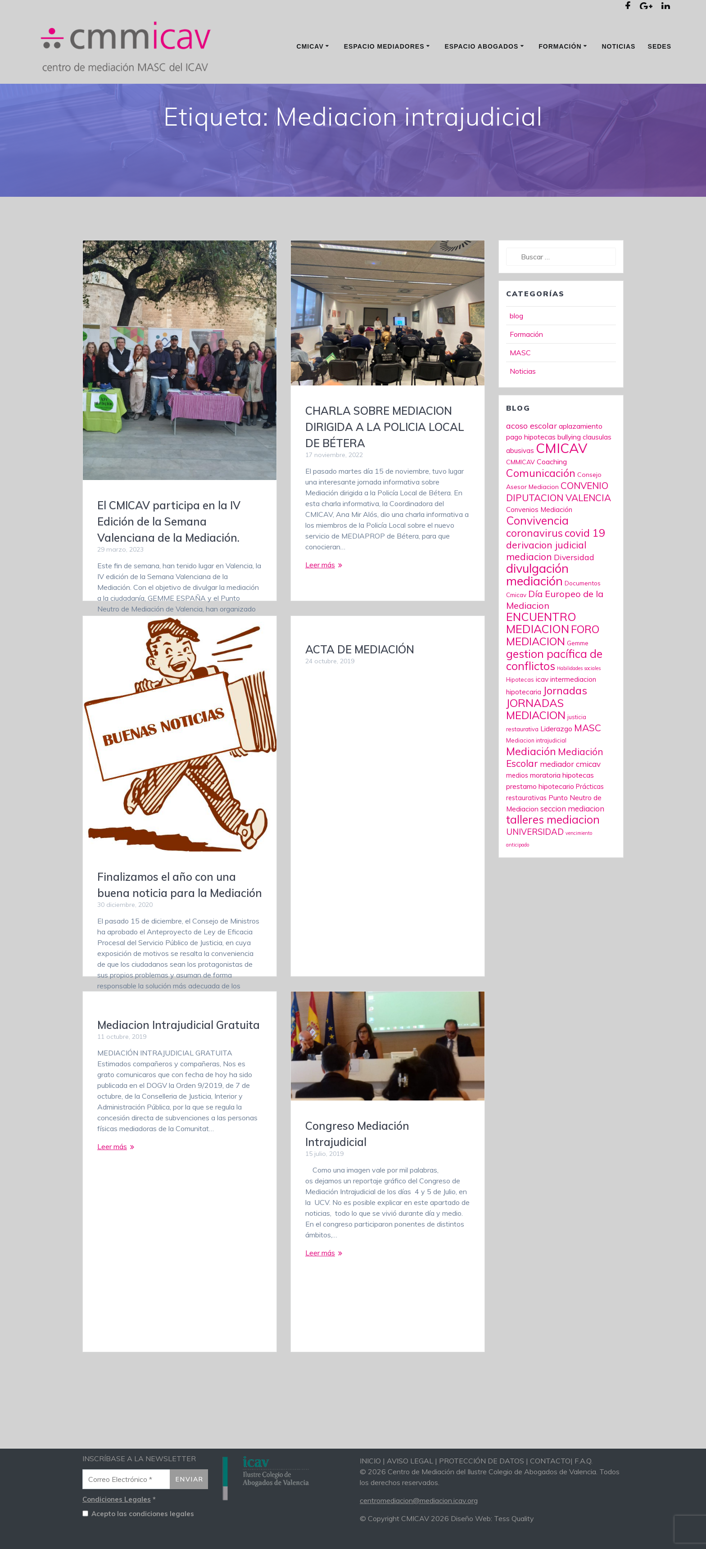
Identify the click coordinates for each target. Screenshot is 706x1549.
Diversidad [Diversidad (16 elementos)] (574, 595)
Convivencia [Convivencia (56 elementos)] (537, 558)
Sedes (659, 46)
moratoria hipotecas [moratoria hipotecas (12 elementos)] (562, 812)
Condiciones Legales (116, 1499)
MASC (520, 390)
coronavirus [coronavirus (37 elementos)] (534, 570)
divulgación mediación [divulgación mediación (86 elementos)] (537, 612)
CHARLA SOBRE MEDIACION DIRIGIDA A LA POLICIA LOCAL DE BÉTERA (384, 465)
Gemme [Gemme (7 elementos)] (577, 680)
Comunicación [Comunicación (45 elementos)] (540, 510)
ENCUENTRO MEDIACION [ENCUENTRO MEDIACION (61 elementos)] (541, 661)
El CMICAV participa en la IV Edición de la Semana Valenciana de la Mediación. (168, 559)
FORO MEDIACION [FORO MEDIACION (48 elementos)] (552, 673)
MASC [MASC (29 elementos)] (587, 765)
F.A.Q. (584, 1460)
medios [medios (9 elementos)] (517, 813)
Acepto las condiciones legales (138, 1513)
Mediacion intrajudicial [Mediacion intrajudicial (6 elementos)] (536, 778)
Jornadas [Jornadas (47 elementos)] (565, 728)
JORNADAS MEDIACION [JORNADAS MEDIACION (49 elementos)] (536, 747)
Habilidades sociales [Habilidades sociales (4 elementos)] (579, 706)
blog (516, 353)
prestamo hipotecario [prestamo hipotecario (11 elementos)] (540, 824)
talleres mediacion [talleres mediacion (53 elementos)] (553, 857)
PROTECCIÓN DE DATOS (481, 1460)
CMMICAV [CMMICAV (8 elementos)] (520, 500)
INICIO (370, 1460)
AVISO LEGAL (410, 1460)
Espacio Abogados (481, 46)
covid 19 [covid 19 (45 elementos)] (585, 570)
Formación (560, 46)
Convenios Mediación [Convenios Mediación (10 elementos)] (539, 547)
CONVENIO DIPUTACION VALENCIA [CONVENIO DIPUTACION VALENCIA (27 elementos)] (558, 529)
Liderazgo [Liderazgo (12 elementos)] (556, 766)
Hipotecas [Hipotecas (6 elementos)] (520, 717)
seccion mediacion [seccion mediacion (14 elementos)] (572, 846)
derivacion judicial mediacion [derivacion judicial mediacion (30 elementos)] (546, 588)
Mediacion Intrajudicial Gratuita (178, 1062)
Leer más (320, 602)
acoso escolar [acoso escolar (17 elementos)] (531, 463)
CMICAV (310, 46)
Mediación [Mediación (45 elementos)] (531, 789)
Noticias (618, 46)
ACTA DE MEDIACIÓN (359, 687)
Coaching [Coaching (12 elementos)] (552, 499)
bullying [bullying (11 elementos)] (569, 474)
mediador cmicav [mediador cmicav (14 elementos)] (570, 801)
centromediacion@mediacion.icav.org (419, 1500)
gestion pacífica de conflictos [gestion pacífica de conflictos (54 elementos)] (554, 697)
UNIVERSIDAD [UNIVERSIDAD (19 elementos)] (535, 869)
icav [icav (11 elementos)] (542, 716)
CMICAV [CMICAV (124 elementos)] (561, 486)
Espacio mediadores (384, 46)
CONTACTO (550, 1460)
